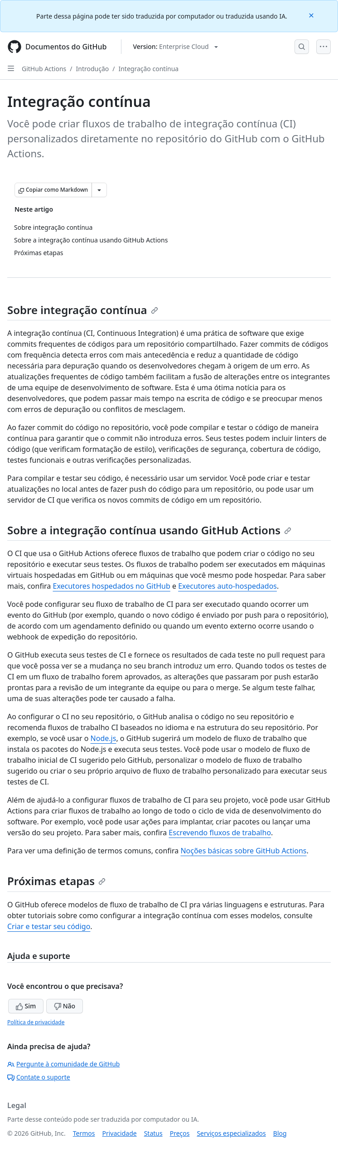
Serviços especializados (231, 1133)
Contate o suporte (38, 1077)
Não (64, 1006)
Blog (280, 1133)
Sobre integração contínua (82, 309)
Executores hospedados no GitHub (111, 586)
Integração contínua (148, 68)
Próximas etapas (56, 880)
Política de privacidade (35, 1022)
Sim (26, 1006)
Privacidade (119, 1133)
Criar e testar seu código (48, 926)
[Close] (312, 15)
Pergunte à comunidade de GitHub (63, 1064)
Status (153, 1133)
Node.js (103, 738)
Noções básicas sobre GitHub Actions (243, 851)
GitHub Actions (44, 68)
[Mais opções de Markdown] (99, 190)
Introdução (92, 68)
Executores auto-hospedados (227, 586)
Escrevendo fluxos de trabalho (220, 833)
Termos (84, 1133)
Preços (180, 1133)
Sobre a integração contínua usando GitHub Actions (149, 530)
